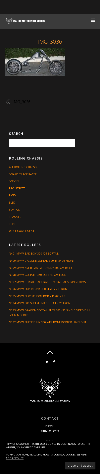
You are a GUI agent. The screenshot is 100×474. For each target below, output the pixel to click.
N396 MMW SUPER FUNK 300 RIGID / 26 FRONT (39, 289)
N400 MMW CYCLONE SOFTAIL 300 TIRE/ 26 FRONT (42, 260)
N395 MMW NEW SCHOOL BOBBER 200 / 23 (37, 296)
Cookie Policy (15, 458)
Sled (12, 202)
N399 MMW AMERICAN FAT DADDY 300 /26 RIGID (40, 268)
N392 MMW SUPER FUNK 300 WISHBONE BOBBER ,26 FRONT (47, 322)
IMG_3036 (50, 41)
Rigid (12, 195)
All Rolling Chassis (23, 167)
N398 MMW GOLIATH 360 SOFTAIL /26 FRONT (38, 275)
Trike (12, 224)
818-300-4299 (50, 431)
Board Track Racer (23, 174)
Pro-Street (17, 188)
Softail (14, 210)
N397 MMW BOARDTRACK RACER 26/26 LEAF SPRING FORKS (47, 282)
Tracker (15, 216)
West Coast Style (22, 231)
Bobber (14, 181)
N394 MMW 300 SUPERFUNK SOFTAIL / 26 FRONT (40, 303)
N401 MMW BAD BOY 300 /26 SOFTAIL (34, 253)
